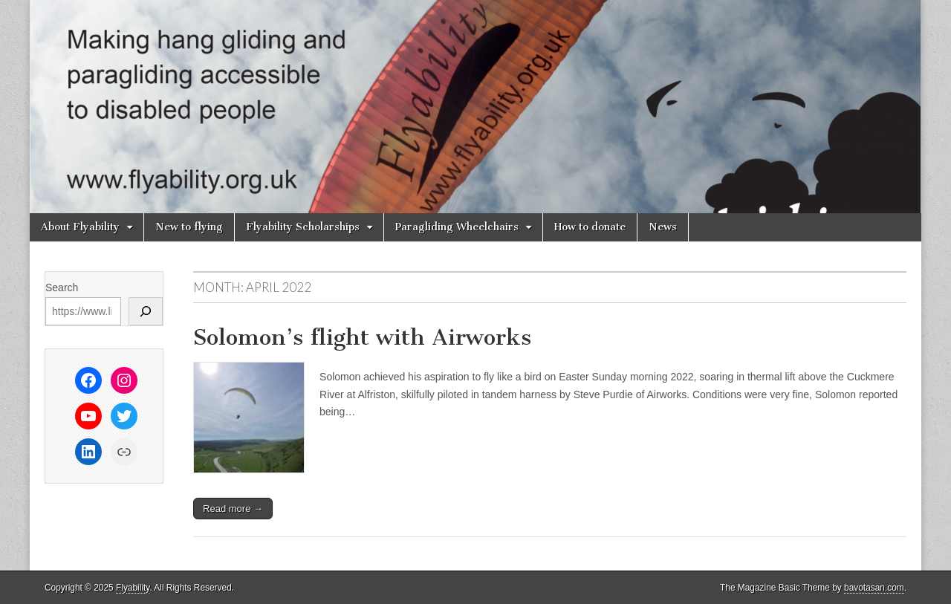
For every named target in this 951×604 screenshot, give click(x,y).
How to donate (590, 227)
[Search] (146, 311)
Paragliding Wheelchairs (457, 227)
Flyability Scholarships (303, 227)
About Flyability (80, 227)
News (663, 227)
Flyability (132, 587)
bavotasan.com (874, 587)
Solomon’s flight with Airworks (362, 337)
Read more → (233, 508)
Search (61, 287)
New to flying (189, 227)
